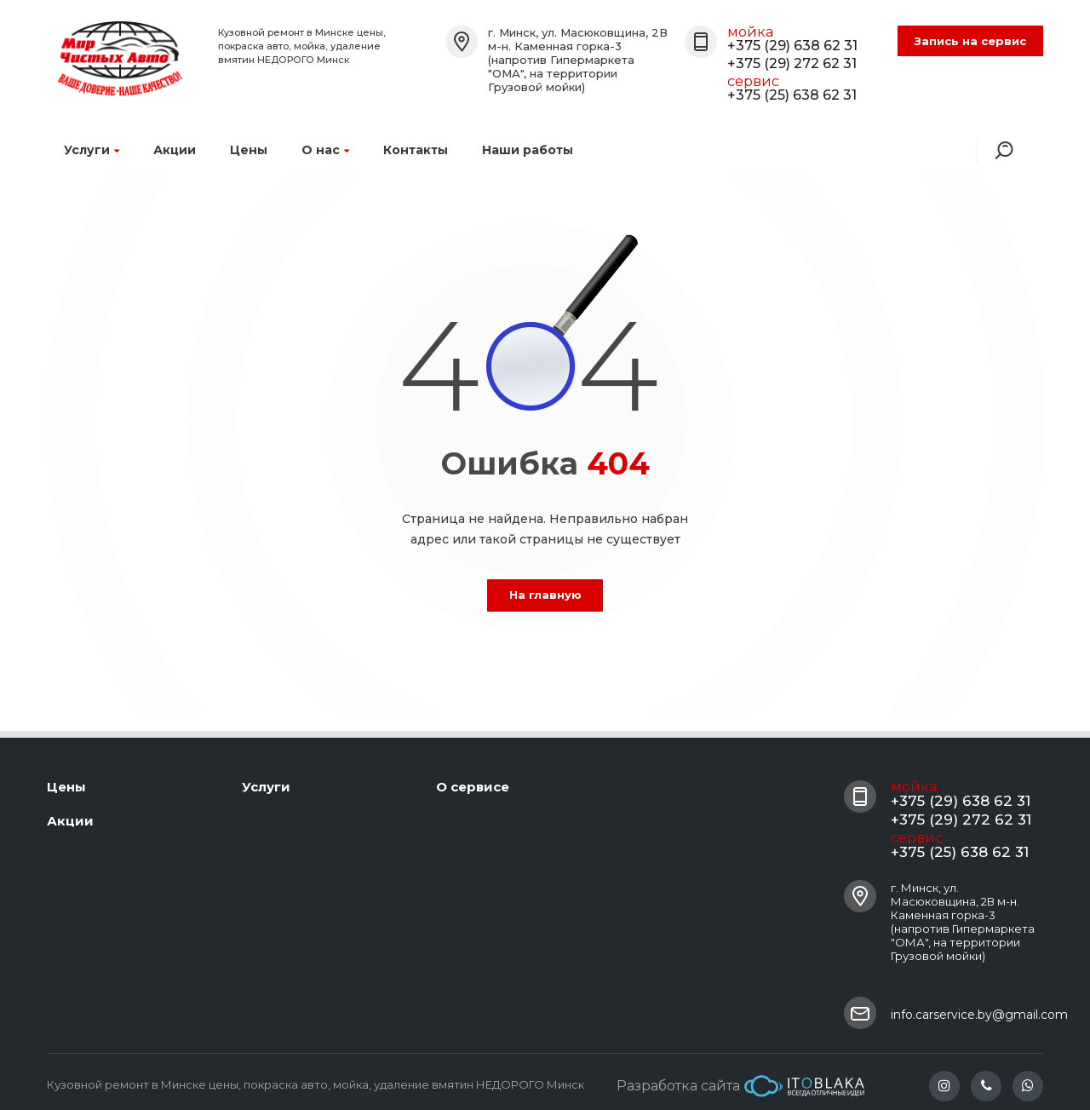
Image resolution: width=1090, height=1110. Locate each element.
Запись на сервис (970, 41)
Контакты (415, 150)
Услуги (91, 150)
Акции (174, 150)
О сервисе (472, 787)
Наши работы (527, 150)
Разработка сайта (740, 1086)
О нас (325, 150)
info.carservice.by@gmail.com (979, 1014)
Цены (248, 150)
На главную (545, 594)
